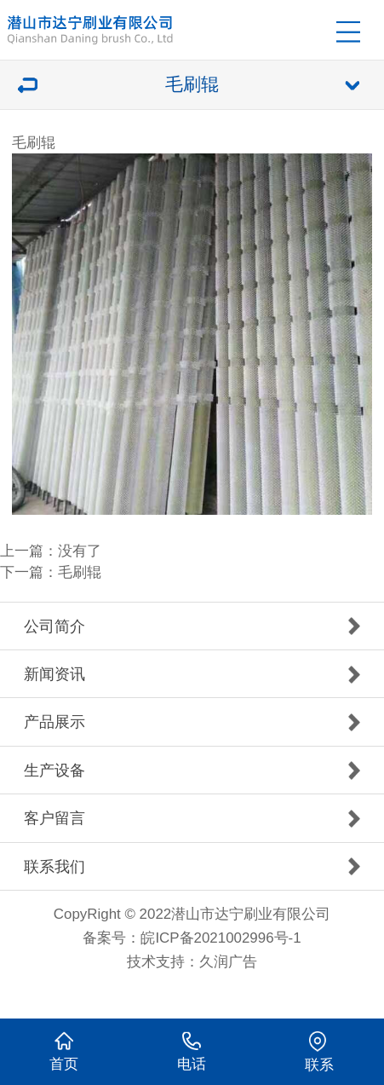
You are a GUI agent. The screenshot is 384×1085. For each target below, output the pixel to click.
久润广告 (228, 962)
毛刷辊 (79, 572)
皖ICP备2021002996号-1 (220, 938)
